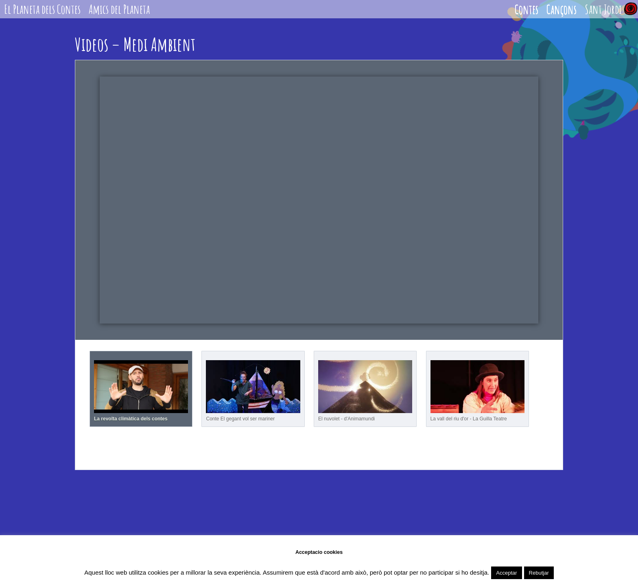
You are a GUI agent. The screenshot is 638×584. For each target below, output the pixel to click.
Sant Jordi (603, 9)
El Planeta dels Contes (42, 9)
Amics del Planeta (119, 9)
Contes (526, 9)
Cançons (561, 9)
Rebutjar (539, 573)
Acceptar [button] (506, 573)
